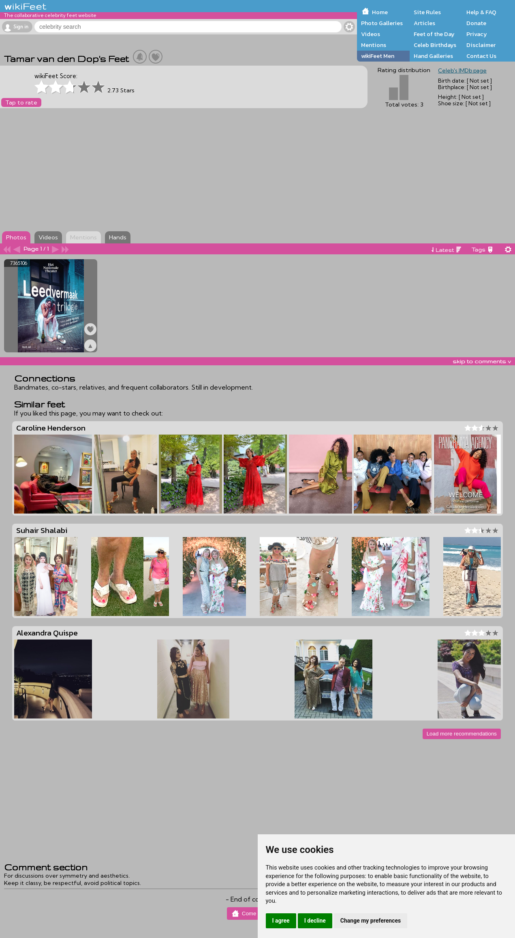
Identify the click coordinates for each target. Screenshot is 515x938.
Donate (476, 23)
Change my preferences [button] (370, 920)
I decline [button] (315, 920)
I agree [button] (281, 920)
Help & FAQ (481, 12)
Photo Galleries (382, 23)
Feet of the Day (434, 34)
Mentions (373, 45)
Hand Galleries (433, 55)
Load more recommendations (462, 734)
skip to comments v (482, 361)
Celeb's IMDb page (462, 70)
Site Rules (427, 12)
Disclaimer (481, 45)
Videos (370, 34)
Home (380, 12)
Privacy (476, 34)
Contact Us (481, 55)
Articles (424, 23)
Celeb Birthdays (435, 45)
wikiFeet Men (377, 55)
